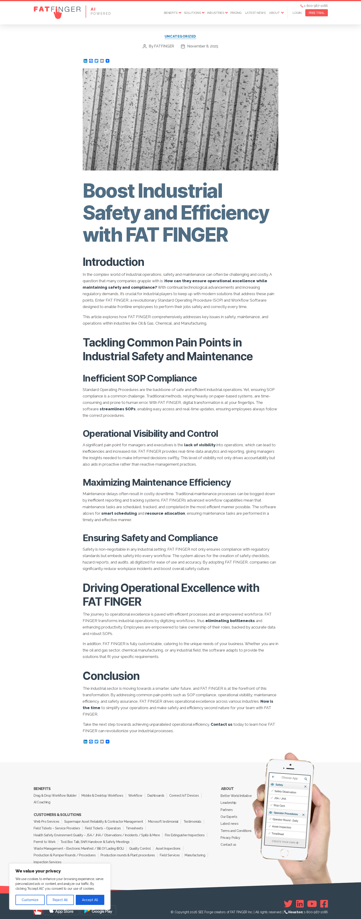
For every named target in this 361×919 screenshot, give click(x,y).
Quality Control (140, 846)
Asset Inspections (168, 846)
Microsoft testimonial (164, 820)
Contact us (228, 842)
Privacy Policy (230, 835)
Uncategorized (180, 37)
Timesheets (135, 827)
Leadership (228, 802)
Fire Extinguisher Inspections (185, 833)
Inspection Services (47, 859)
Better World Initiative (236, 795)
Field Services (170, 852)
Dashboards (157, 795)
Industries (215, 13)
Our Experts (229, 815)
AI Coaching (42, 802)
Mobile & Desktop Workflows (103, 795)
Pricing (236, 13)
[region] (60, 886)
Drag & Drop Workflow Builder (55, 795)
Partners (227, 809)
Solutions (192, 13)
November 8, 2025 (202, 46)
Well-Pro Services (46, 820)
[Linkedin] (300, 900)
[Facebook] (324, 900)
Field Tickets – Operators (103, 827)
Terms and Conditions (236, 829)
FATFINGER (164, 46)
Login (297, 13)
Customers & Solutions (57, 814)
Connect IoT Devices (185, 795)
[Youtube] (312, 900)
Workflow (136, 795)
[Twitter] (288, 900)
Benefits (171, 13)
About (274, 13)
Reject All (60, 900)
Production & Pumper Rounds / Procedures (65, 852)
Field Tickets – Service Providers (57, 827)
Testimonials (193, 820)
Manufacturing (196, 852)
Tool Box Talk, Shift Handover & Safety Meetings (95, 840)
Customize (30, 900)
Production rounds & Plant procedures (128, 852)
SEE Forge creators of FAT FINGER (222, 909)
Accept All (90, 900)
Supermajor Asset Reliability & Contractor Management (104, 820)
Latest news (255, 13)
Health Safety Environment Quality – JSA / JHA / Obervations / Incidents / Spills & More (97, 833)
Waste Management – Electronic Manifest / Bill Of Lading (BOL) (79, 846)
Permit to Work (44, 840)
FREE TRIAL (316, 13)
